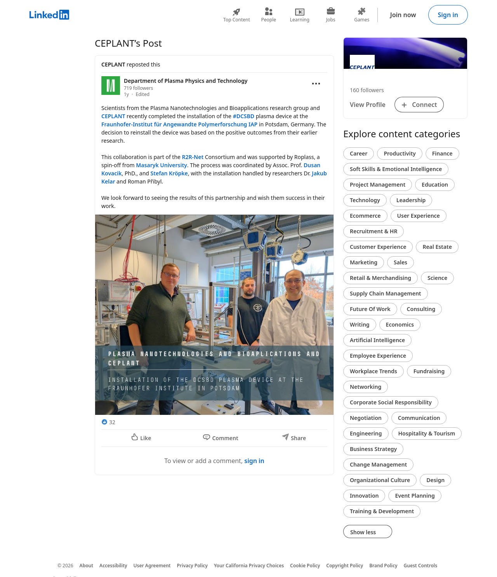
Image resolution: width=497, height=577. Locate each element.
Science (437, 278)
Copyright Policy (344, 565)
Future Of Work (370, 309)
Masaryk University (161, 165)
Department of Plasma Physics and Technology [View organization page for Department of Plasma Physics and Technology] (185, 80)
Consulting (421, 309)
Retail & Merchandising (380, 278)
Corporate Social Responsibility (391, 402)
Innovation (364, 495)
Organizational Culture (380, 480)
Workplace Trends (373, 371)
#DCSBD (243, 116)
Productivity (399, 153)
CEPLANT (113, 64)
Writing (360, 324)
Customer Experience (378, 246)
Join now (403, 14)
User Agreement (152, 565)
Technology (365, 200)
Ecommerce (365, 215)
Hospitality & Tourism (426, 433)
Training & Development (382, 511)
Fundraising (429, 371)
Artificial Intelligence (377, 340)
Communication (419, 417)
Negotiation (366, 417)
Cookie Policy (305, 565)
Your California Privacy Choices (249, 565)
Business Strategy (373, 449)
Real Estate (437, 246)
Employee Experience (378, 355)
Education (435, 184)
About (87, 565)
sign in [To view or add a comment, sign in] (254, 460)
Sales (400, 262)
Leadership (411, 200)
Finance (442, 153)
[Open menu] (316, 83)
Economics (400, 324)
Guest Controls (421, 565)
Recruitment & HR (373, 231)
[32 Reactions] (108, 422)
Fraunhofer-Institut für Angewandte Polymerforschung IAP (179, 124)
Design (435, 480)
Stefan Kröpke (169, 173)
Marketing (363, 262)
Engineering (366, 433)
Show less (367, 532)
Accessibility (113, 565)
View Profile (368, 104)
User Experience (418, 215)
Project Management (377, 184)
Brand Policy (383, 565)
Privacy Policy (192, 565)
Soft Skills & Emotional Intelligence (396, 169)
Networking (365, 386)
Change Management (378, 464)
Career (358, 153)
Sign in (448, 14)
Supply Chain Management (385, 293)
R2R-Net (192, 157)
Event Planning (414, 495)
